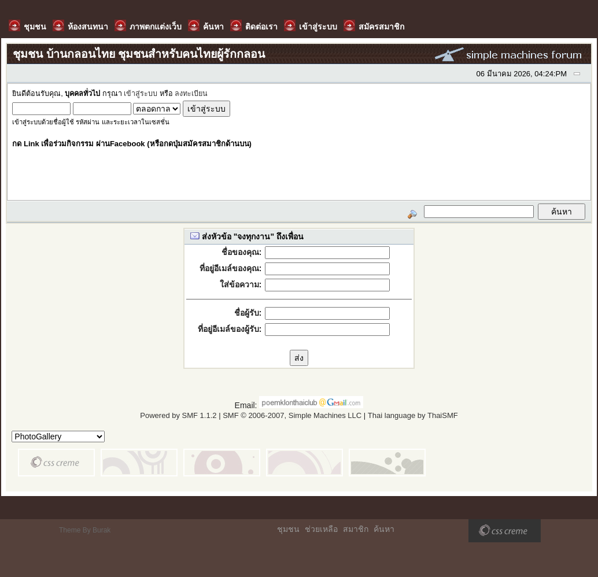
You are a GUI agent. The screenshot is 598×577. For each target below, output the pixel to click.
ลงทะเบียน (191, 94)
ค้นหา (384, 529)
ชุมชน (288, 529)
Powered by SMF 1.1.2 (178, 415)
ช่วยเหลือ (321, 529)
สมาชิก (355, 529)
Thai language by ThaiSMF (413, 415)
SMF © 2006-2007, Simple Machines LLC (292, 415)
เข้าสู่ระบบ (140, 94)
